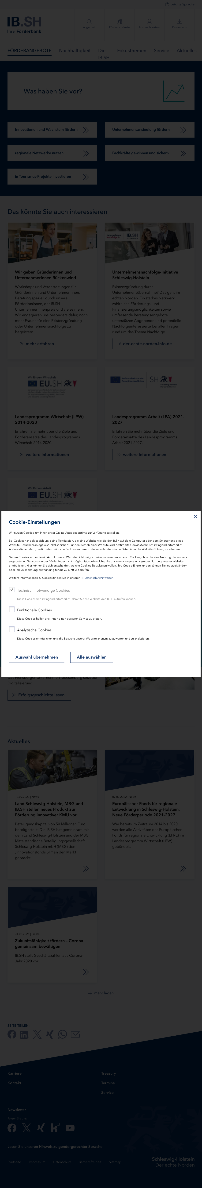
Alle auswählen (91, 657)
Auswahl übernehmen (36, 657)
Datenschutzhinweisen (99, 577)
